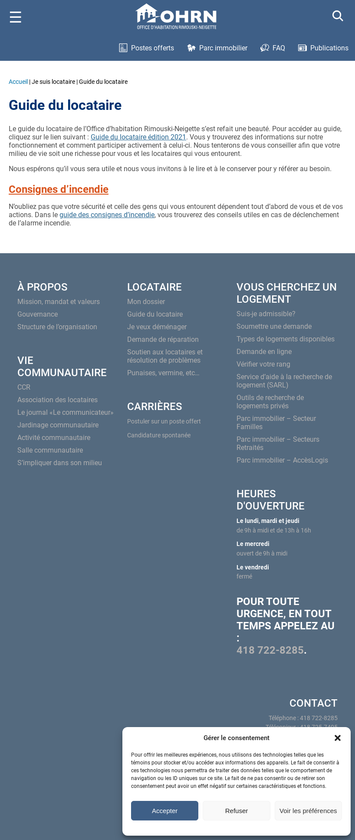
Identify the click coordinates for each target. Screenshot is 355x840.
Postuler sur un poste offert (164, 421)
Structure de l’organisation (57, 327)
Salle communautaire (50, 450)
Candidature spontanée (159, 435)
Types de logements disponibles (286, 339)
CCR (23, 387)
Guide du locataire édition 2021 (138, 137)
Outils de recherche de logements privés (270, 402)
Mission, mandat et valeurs (58, 302)
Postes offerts (152, 48)
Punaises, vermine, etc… (163, 373)
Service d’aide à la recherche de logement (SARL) (284, 381)
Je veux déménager (157, 327)
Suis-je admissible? (266, 314)
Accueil (18, 81)
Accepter (165, 810)
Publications (329, 48)
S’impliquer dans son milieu (59, 463)
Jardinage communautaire (58, 425)
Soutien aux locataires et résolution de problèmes (165, 356)
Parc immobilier (223, 48)
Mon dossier (146, 302)
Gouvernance (37, 314)
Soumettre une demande (274, 326)
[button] (337, 738)
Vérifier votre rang (263, 364)
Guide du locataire (155, 314)
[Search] (338, 17)
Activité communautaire (53, 437)
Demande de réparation (163, 339)
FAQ (279, 48)
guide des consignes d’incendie (106, 215)
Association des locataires (57, 400)
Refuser (236, 810)
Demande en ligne (264, 351)
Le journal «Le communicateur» (65, 412)
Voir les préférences (308, 810)
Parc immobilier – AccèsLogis (282, 460)
